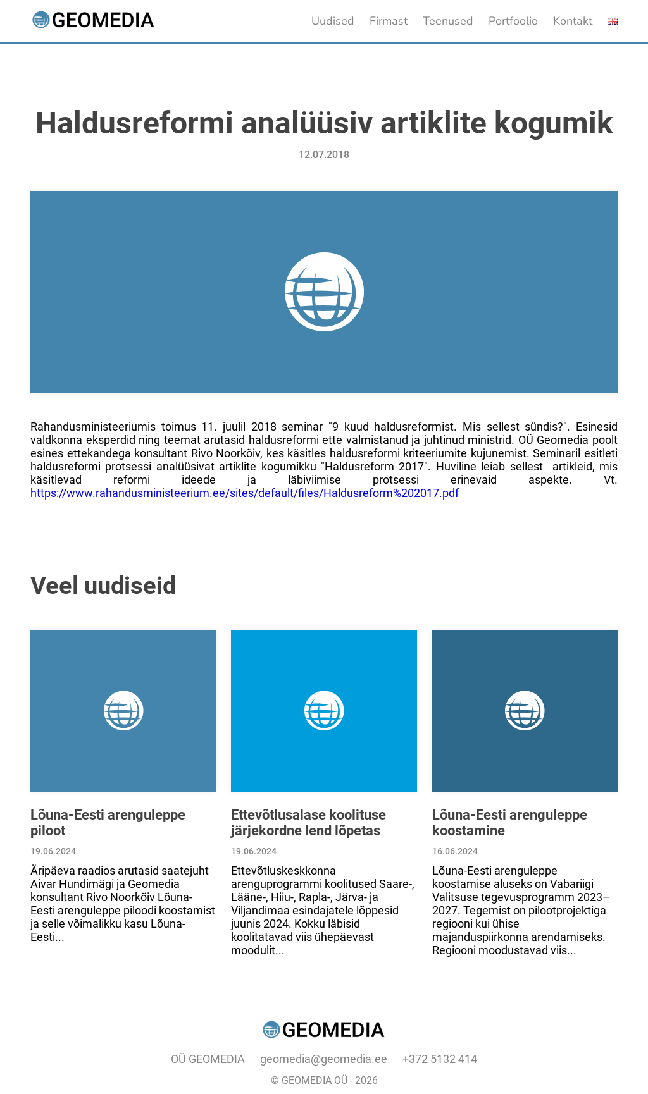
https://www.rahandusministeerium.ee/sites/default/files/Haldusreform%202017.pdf (244, 493)
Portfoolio (513, 20)
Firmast (389, 20)
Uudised (332, 20)
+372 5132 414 (439, 1059)
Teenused (448, 20)
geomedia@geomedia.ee (323, 1059)
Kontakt (572, 20)
